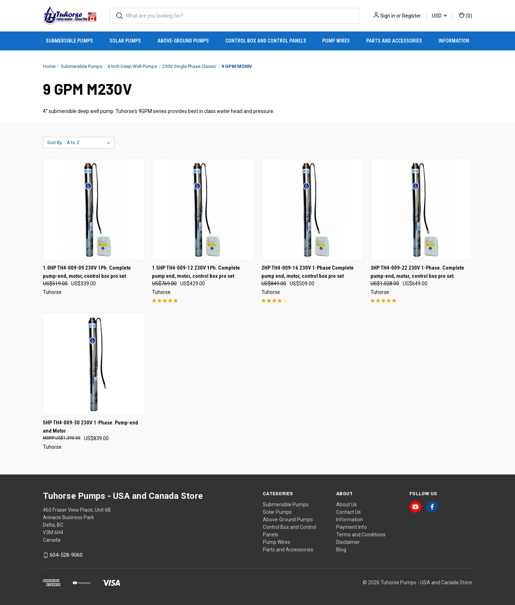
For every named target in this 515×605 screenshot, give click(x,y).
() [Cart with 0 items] (465, 15)
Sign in (387, 16)
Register (411, 16)
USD (439, 16)
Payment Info (351, 527)
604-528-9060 (66, 555)
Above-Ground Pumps (183, 41)
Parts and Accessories (394, 41)
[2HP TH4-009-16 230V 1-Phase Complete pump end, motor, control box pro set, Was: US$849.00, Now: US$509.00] (312, 209)
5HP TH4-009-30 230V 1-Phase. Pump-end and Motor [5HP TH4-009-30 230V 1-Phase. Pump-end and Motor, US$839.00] (90, 426)
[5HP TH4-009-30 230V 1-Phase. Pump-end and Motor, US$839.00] (93, 363)
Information (453, 41)
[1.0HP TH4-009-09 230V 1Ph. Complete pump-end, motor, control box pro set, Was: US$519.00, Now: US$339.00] (93, 209)
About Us (346, 504)
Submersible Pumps (69, 41)
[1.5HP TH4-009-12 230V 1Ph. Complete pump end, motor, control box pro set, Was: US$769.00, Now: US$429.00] (202, 209)
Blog (341, 549)
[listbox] (90, 142)
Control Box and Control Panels (265, 41)
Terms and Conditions (361, 534)
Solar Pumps (125, 41)
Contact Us (348, 512)
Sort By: (55, 142)
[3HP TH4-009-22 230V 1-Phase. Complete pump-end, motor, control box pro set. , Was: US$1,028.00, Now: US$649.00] (421, 209)
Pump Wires (336, 41)
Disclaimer (348, 542)
